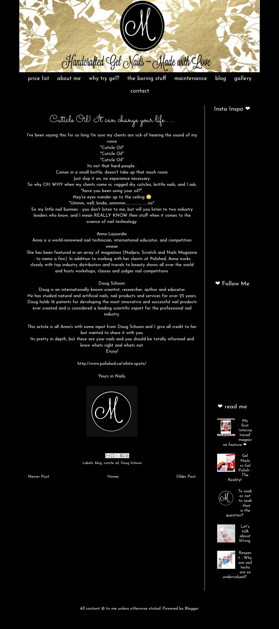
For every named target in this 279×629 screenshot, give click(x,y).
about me (69, 79)
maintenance (190, 79)
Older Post (186, 477)
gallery (242, 79)
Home (112, 477)
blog (220, 79)
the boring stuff (146, 79)
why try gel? (104, 79)
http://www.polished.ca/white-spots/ (112, 364)
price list (38, 79)
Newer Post (38, 477)
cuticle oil (111, 463)
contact (139, 91)
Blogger (191, 609)
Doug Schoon (131, 463)
